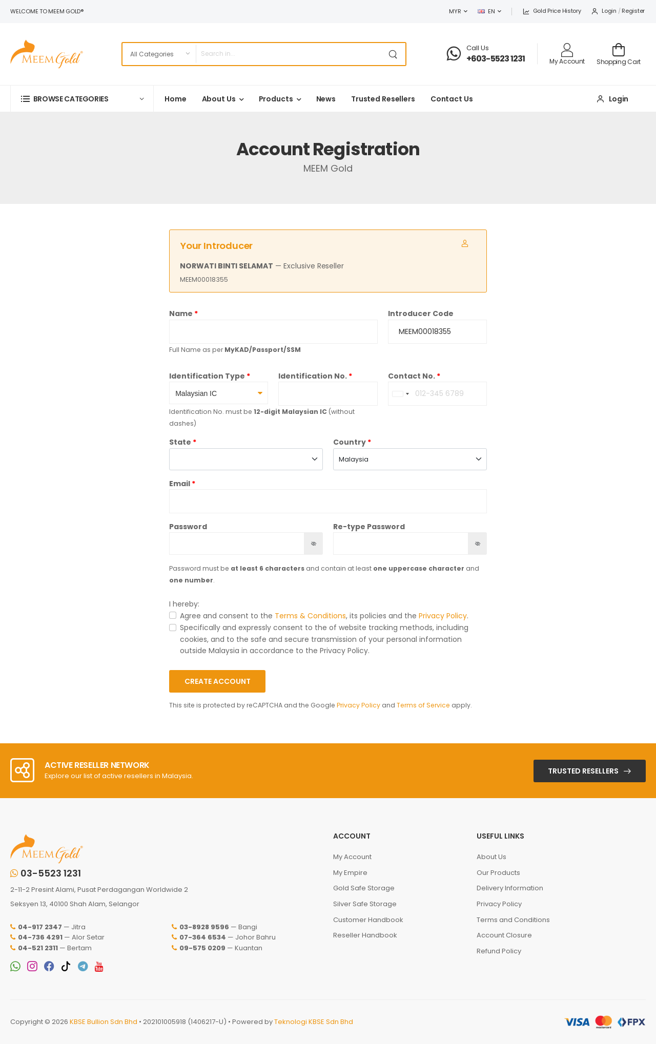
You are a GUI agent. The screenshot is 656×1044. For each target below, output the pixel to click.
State (180, 442)
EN (486, 11)
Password (188, 526)
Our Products (498, 873)
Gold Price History (551, 11)
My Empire (350, 873)
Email (179, 483)
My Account (352, 857)
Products (276, 99)
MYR (455, 11)
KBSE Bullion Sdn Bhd (103, 1022)
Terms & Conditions (310, 616)
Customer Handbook (368, 920)
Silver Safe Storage (365, 904)
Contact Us (451, 99)
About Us (219, 99)
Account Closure (504, 935)
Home (176, 99)
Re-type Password (369, 526)
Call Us (477, 48)
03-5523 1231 (45, 873)
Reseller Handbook (365, 935)
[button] (82, 99)
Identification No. (312, 376)
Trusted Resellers (383, 99)
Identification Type (207, 376)
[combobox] (400, 393)
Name (181, 313)
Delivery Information (510, 888)
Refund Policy (499, 951)
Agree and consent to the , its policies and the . (324, 616)
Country (349, 442)
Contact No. (411, 376)
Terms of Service (423, 705)
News (326, 99)
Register (633, 11)
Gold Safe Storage (364, 888)
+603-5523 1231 (495, 59)
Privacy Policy (443, 616)
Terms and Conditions (513, 920)
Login (603, 11)
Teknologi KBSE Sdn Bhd (313, 1022)
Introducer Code (421, 313)
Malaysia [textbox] (353, 459)
